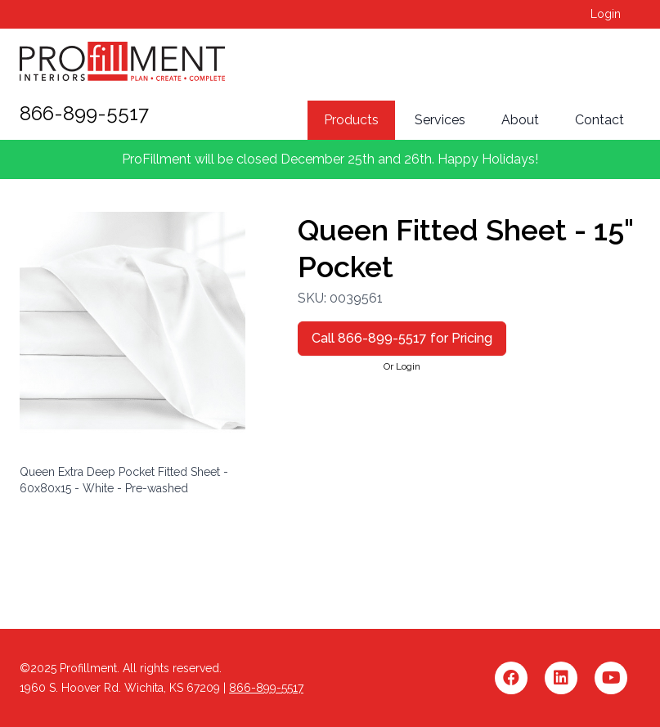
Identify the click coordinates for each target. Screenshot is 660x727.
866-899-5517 (84, 113)
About (520, 120)
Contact (599, 120)
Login (605, 13)
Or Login (402, 366)
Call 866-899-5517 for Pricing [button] (402, 338)
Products (351, 120)
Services (440, 120)
